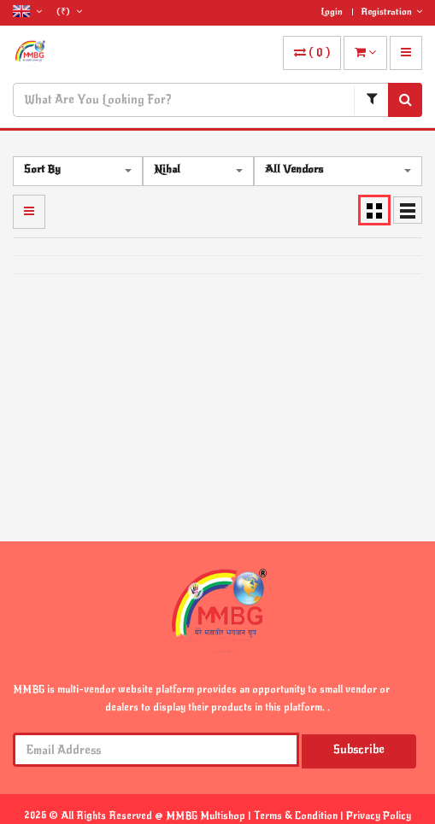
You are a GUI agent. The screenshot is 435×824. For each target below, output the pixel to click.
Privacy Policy (378, 815)
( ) (312, 52)
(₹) (69, 11)
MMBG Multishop (207, 815)
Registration (391, 11)
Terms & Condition (297, 815)
